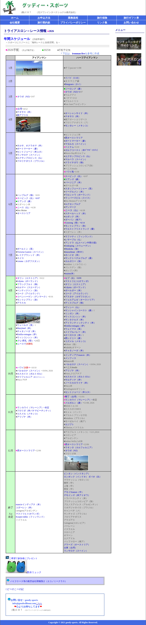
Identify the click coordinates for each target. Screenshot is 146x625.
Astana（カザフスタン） (28, 261)
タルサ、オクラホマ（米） (29, 145)
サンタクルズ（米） (75, 319)
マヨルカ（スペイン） (76, 144)
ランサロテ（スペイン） (29, 155)
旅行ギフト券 (131, 18)
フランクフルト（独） (27, 284)
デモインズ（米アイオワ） (77, 495)
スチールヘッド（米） (76, 213)
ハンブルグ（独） (25, 195)
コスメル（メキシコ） (27, 413)
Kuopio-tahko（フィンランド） (31, 517)
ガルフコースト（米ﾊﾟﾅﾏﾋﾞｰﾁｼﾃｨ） (82, 150)
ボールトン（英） (25, 249)
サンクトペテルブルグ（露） (79, 258)
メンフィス (70, 358)
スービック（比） (74, 176)
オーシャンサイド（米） (76, 113)
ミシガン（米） (72, 313)
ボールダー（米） (73, 290)
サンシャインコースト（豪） (79, 310)
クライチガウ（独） (75, 162)
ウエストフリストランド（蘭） (80, 229)
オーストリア (23, 213)
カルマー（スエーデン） (29, 287)
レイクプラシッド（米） (28, 255)
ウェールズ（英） (25, 325)
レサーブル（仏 (72, 239)
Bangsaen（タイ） (73, 84)
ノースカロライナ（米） (77, 383)
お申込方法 (44, 18)
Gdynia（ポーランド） (28, 281)
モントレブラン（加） (75, 226)
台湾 (19, 108)
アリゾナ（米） (72, 370)
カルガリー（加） (73, 261)
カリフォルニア (31, 377)
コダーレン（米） (24, 507)
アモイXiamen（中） (74, 492)
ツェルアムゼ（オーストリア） (80, 299)
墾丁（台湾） (71, 396)
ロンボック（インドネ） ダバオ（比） (83, 476)
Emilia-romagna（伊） (27, 334)
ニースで (25, 344)
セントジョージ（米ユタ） (29, 151)
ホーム (15, 18)
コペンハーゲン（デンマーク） (32, 296)
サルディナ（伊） (74, 379)
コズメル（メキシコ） (75, 341)
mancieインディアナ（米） (29, 504)
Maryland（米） (24, 328)
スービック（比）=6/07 (28, 198)
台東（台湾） (70, 547)
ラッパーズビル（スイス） (78, 198)
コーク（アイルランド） (28, 293)
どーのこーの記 (15, 589)
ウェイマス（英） (73, 329)
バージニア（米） (74, 182)
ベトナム (69, 147)
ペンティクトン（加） (28, 290)
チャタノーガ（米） (26, 331)
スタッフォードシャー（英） (79, 188)
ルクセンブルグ (72, 204)
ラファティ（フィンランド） (79, 236)
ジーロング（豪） (73, 88)
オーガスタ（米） (74, 335)
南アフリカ (22, 115)
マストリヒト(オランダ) (27, 513)
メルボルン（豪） (74, 403)
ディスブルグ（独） (75, 303)
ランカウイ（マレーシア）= (78, 399)
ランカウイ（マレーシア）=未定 (32, 407)
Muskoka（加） (72, 249)
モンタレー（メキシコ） (76, 125)
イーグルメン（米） (74, 191)
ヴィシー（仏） (72, 307)
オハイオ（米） (72, 255)
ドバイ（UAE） (72, 78)
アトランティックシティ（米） (80, 322)
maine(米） (70, 273)
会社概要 (15, 22)
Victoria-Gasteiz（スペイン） (31, 252)
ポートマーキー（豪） (27, 148)
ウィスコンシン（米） (76, 316)
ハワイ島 (69, 171)
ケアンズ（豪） (24, 201)
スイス (20, 258)
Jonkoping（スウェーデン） (78, 246)
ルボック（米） (72, 216)
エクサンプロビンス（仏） (29, 158)
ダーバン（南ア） (73, 219)
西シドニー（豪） (74, 338)
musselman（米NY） (74, 252)
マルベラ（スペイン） (75, 159)
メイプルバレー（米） (75, 332)
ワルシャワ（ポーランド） (77, 195)
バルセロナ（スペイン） (29, 370)
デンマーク (70, 207)
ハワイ (22, 367)
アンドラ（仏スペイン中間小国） (81, 242)
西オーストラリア (74, 138)
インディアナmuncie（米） (78, 355)
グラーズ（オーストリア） (77, 544)
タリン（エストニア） (27, 278)
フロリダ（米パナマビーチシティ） (34, 410)
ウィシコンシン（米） (28, 337)
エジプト (69, 424)
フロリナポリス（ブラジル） (31, 161)
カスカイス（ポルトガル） (29, 373)
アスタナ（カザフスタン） (77, 296)
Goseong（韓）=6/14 (75, 222)
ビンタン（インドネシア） (77, 473)
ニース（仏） (23, 207)
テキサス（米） (24, 112)
